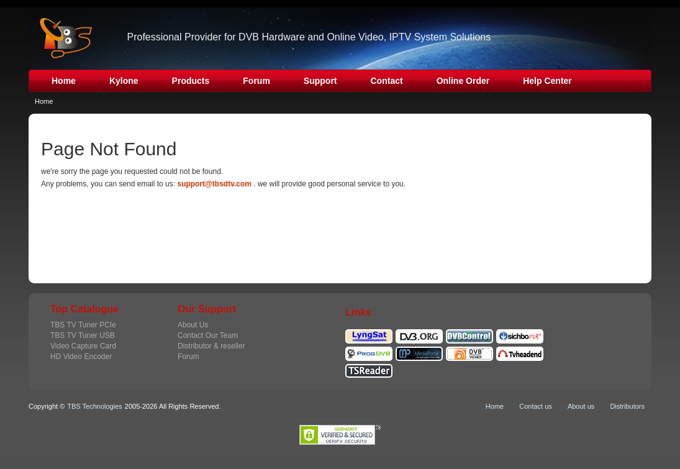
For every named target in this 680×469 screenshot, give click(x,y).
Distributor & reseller (211, 346)
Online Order (463, 81)
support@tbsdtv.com (214, 184)
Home (64, 81)
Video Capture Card (83, 346)
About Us (193, 325)
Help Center (547, 81)
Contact (387, 81)
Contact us (535, 406)
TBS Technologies (94, 406)
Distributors (627, 406)
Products (191, 81)
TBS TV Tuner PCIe (83, 325)
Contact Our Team (208, 335)
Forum (256, 81)
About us (581, 406)
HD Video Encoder (81, 356)
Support (320, 81)
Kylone (123, 81)
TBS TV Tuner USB (82, 335)
